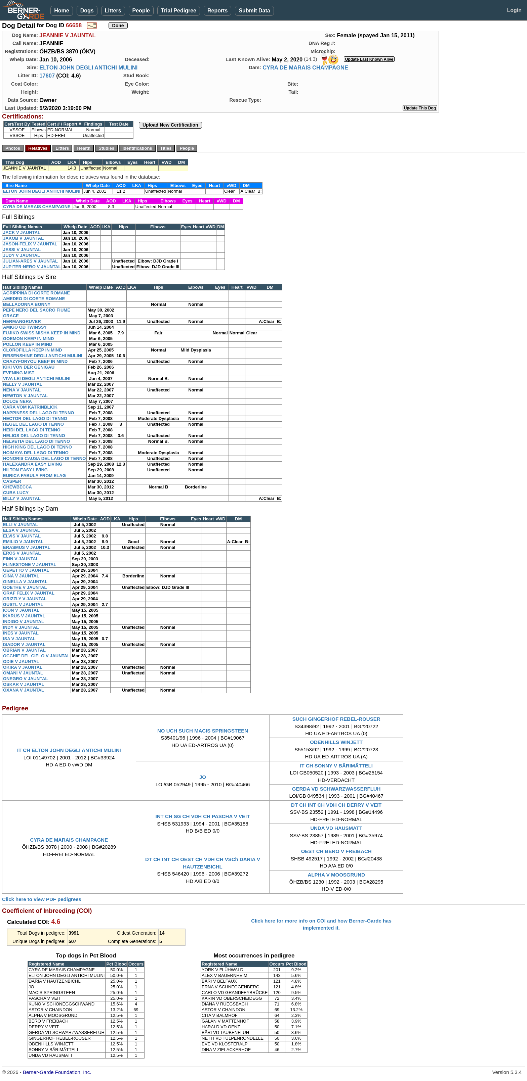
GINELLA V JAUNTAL (25, 581)
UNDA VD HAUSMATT (336, 828)
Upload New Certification (170, 125)
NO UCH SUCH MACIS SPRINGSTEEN (202, 731)
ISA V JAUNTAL (19, 638)
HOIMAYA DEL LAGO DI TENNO (36, 452)
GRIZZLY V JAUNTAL (25, 598)
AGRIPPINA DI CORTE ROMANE (36, 292)
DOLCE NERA (17, 401)
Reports (217, 10)
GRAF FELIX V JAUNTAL (28, 593)
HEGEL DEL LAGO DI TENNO (33, 424)
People (141, 10)
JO (202, 777)
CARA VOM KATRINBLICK (30, 407)
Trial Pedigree (178, 10)
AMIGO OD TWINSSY (25, 327)
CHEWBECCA (17, 486)
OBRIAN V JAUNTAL (24, 650)
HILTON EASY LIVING (25, 469)
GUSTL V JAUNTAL (23, 604)
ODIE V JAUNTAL (21, 661)
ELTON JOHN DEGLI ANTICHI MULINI (88, 67)
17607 (47, 76)
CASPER (12, 481)
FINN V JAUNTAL (21, 558)
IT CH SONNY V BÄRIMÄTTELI (336, 765)
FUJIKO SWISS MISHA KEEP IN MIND (41, 332)
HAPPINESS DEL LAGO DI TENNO (38, 412)
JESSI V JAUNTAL (22, 249)
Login (514, 10)
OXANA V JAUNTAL (23, 690)
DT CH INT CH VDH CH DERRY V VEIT (336, 805)
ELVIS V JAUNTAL (22, 535)
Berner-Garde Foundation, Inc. (57, 1072)
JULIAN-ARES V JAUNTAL (30, 261)
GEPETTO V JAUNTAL (26, 570)
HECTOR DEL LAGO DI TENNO (35, 418)
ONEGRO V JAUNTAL (25, 678)
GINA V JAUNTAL (21, 575)
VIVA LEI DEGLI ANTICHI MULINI (36, 378)
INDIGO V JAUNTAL (23, 621)
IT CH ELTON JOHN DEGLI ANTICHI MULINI (69, 750)
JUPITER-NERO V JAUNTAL (32, 266)
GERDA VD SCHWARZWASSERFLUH (336, 789)
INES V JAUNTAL (21, 633)
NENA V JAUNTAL (22, 389)
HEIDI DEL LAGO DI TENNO (31, 429)
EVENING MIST (18, 372)
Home (61, 10)
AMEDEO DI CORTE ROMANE (34, 298)
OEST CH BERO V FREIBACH (336, 851)
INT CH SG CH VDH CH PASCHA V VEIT (203, 816)
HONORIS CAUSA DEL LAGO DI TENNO (44, 458)
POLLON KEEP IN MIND (27, 344)
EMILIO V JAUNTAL (23, 541)
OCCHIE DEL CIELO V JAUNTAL (36, 655)
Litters (113, 10)
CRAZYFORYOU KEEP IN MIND (35, 361)
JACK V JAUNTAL (21, 232)
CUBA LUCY (16, 492)
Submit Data (254, 10)
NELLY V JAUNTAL (22, 384)
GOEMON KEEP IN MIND (28, 338)
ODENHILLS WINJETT (336, 742)
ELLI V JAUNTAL (20, 524)
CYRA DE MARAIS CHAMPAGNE (305, 67)
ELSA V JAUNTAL (21, 530)
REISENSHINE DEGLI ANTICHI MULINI (42, 355)
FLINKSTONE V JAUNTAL (29, 564)
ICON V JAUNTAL (21, 610)
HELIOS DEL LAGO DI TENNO (34, 435)
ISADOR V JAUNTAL (24, 644)
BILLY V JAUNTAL (22, 498)
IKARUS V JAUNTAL (24, 615)
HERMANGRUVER (22, 321)
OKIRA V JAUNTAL (22, 667)
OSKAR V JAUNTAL (23, 684)
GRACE (11, 315)
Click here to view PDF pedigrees (41, 899)
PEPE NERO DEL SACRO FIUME (36, 310)
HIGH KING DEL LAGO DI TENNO (37, 447)
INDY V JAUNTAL (21, 627)
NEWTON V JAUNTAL (25, 395)
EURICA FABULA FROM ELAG (34, 475)
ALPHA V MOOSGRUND (336, 875)
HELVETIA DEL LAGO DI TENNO (36, 441)
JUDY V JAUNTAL (21, 255)
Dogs (87, 10)
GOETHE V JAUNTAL (25, 587)
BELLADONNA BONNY (26, 304)
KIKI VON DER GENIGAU (28, 367)
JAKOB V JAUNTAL (23, 238)
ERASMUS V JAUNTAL (26, 547)
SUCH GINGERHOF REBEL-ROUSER (336, 719)
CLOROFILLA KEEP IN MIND (32, 349)
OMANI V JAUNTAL (23, 672)
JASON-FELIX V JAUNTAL (30, 243)
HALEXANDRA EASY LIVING (32, 464)
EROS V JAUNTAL (22, 553)
